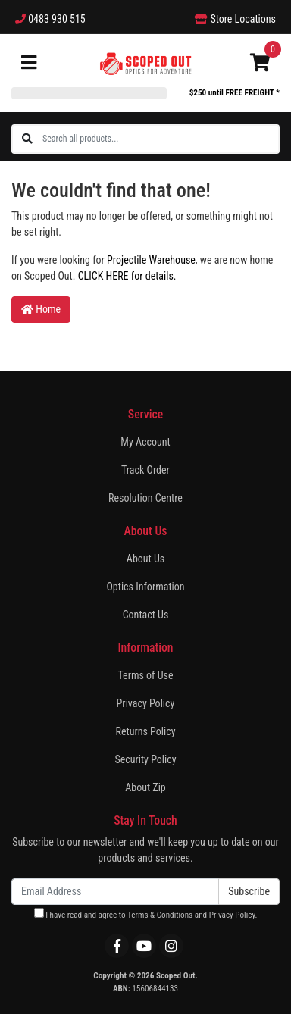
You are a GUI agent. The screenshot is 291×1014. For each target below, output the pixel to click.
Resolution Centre (145, 498)
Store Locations (235, 19)
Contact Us (146, 615)
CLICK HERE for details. (127, 276)
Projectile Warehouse (151, 260)
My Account (145, 442)
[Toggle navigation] (28, 63)
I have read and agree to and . (146, 914)
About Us (145, 558)
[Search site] (27, 139)
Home (41, 309)
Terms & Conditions (159, 915)
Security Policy (145, 759)
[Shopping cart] (260, 63)
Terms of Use (145, 675)
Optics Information (145, 587)
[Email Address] (115, 891)
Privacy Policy (146, 703)
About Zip (145, 787)
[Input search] (160, 139)
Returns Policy (146, 731)
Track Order (145, 470)
